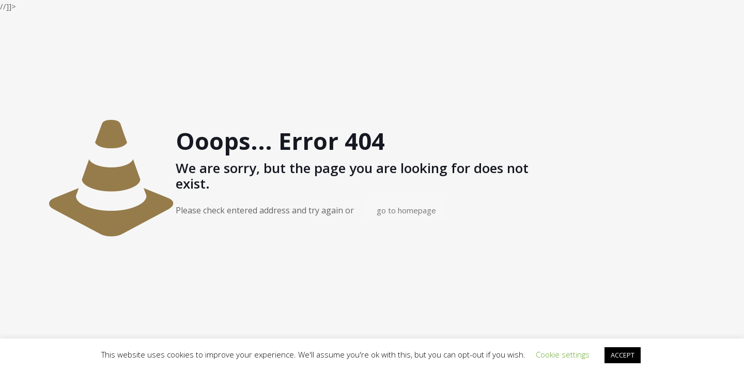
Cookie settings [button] (563, 354)
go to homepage (406, 210)
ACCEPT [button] (622, 355)
